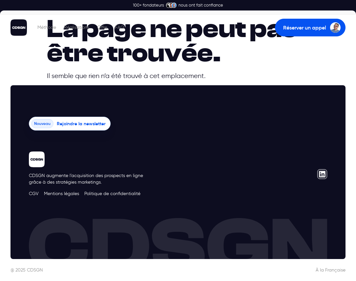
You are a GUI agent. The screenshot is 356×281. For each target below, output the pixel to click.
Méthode (46, 27)
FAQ (119, 27)
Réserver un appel (312, 27)
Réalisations (76, 27)
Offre (102, 27)
